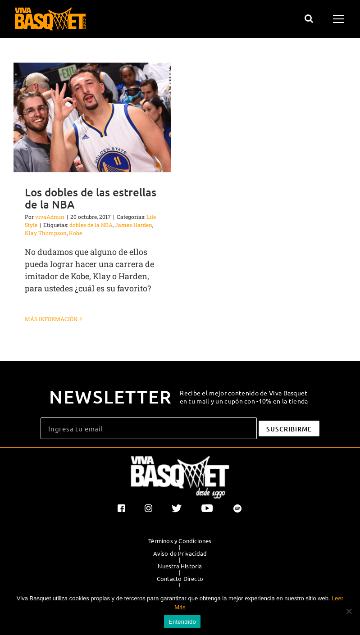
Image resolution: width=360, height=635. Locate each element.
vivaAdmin (49, 216)
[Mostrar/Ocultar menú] (340, 19)
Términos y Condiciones (179, 541)
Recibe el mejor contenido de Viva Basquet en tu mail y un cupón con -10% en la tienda (244, 397)
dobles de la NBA (91, 224)
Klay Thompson (46, 232)
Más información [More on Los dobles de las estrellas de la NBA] (51, 318)
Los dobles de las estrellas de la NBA (90, 198)
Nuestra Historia (180, 566)
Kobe (75, 232)
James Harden (133, 224)
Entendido (182, 621)
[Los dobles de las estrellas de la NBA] (92, 117)
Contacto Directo (180, 579)
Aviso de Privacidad (180, 553)
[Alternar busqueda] (309, 18)
